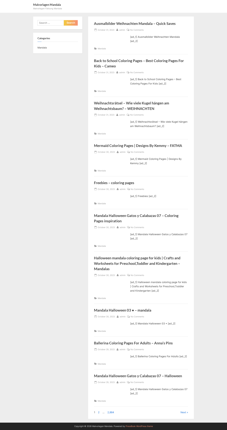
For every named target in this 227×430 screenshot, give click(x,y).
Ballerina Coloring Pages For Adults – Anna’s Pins (133, 343)
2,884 (110, 412)
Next (183, 412)
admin (122, 29)
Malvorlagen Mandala (47, 4)
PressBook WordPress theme (139, 426)
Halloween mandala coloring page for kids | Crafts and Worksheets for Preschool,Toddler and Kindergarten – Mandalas (137, 263)
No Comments (137, 30)
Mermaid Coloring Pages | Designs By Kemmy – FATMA (138, 145)
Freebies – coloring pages (114, 183)
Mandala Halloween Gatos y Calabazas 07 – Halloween (138, 376)
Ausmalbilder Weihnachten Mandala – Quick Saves (135, 23)
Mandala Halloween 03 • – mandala (122, 310)
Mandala (102, 48)
